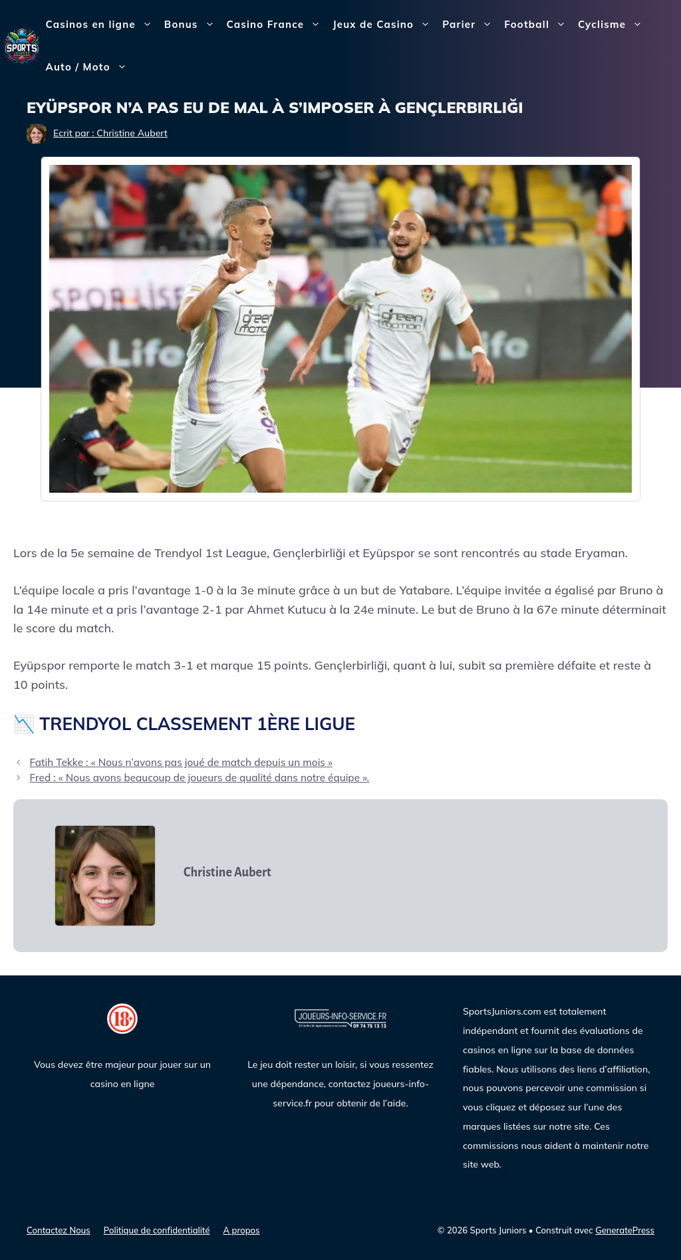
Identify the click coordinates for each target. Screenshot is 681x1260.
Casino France (277, 24)
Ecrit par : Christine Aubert (110, 133)
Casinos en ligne (102, 24)
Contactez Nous (58, 1230)
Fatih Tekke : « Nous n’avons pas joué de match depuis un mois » (181, 762)
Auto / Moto (89, 67)
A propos (241, 1230)
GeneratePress (624, 1230)
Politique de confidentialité (157, 1230)
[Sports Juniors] (21, 45)
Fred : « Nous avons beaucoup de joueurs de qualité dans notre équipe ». (199, 777)
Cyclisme (613, 24)
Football (538, 24)
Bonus (192, 24)
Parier (470, 24)
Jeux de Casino (384, 24)
